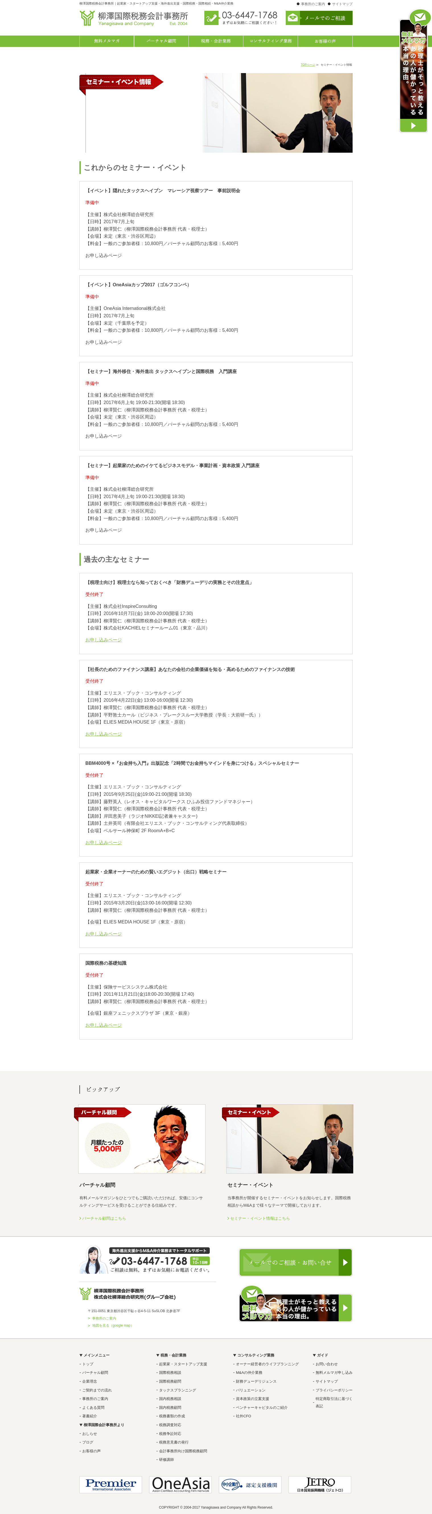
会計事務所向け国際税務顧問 (183, 1451)
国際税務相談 (170, 1372)
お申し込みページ (103, 639)
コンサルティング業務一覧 (270, 41)
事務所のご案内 (313, 4)
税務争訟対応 (170, 1434)
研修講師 (166, 1459)
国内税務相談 (170, 1399)
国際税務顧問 (170, 1381)
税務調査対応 (170, 1425)
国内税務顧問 (170, 1407)
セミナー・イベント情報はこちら (260, 1218)
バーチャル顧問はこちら (104, 1218)
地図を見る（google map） (113, 1325)
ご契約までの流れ (97, 1390)
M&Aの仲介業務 (249, 1372)
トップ (87, 1364)
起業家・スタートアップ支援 (183, 1364)
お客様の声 (325, 41)
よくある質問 (93, 1407)
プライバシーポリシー (334, 1390)
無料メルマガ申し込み (334, 1372)
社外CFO (243, 1416)
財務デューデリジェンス (256, 1381)
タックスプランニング (177, 1390)
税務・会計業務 (216, 41)
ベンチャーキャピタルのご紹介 (262, 1407)
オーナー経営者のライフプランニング (267, 1364)
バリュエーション (251, 1390)
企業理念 (89, 1381)
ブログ (87, 1442)
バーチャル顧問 (161, 41)
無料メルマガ (106, 41)
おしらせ (89, 1434)
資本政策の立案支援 (252, 1399)
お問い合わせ (327, 1364)
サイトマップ (342, 4)
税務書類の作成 (172, 1416)
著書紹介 (89, 1416)
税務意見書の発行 (174, 1442)
